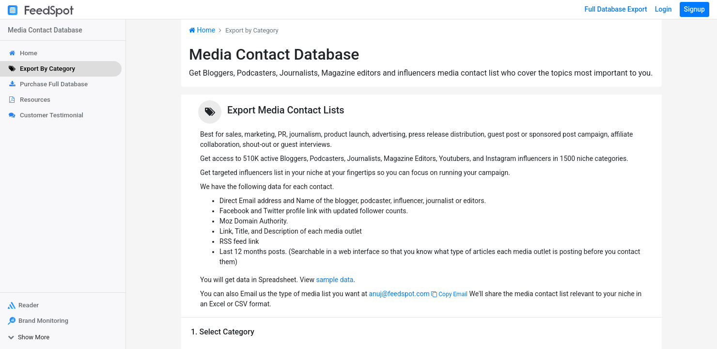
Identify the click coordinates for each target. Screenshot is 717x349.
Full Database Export (616, 9)
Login (663, 9)
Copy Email (449, 294)
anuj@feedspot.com (399, 294)
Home (202, 30)
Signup (694, 9)
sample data (334, 280)
